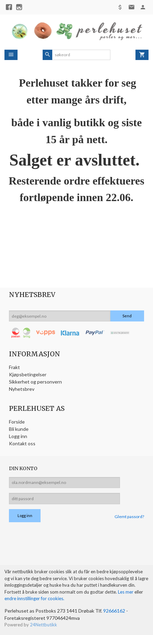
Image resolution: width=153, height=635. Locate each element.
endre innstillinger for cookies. (34, 598)
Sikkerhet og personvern (35, 382)
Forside (17, 422)
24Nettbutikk (43, 624)
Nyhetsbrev (21, 389)
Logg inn (18, 436)
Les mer (126, 592)
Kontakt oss (22, 443)
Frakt (14, 367)
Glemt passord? (129, 516)
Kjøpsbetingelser (27, 374)
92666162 (114, 611)
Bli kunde (19, 429)
